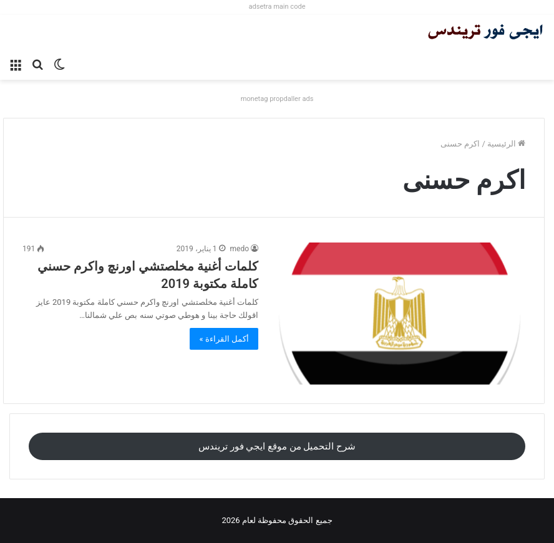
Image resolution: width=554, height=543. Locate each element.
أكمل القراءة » (224, 339)
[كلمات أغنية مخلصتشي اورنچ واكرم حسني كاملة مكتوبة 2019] (399, 313)
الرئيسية (506, 143)
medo (240, 248)
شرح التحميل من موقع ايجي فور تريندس (277, 446)
